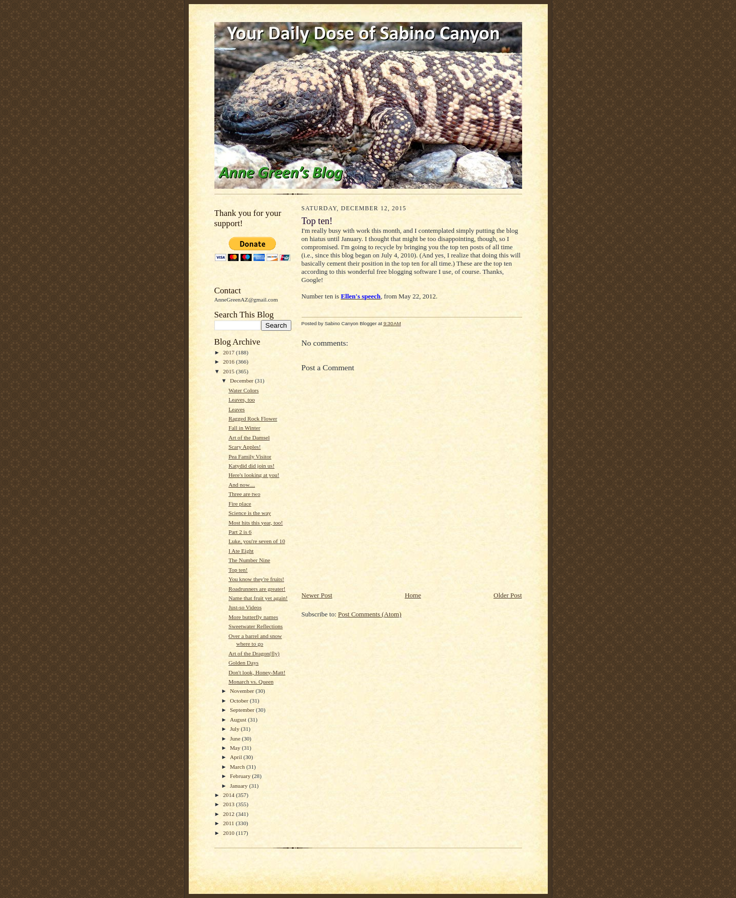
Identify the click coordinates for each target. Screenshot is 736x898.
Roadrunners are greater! (256, 589)
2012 (229, 814)
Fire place (239, 504)
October (240, 700)
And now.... (241, 485)
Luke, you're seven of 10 (256, 541)
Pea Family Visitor (249, 456)
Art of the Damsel (248, 437)
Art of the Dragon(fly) (254, 653)
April (236, 757)
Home (413, 595)
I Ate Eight (240, 551)
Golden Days (243, 663)
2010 (229, 833)
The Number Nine (249, 560)
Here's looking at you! (253, 475)
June (236, 738)
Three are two (244, 494)
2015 (229, 371)
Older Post (507, 595)
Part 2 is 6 (239, 532)
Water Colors (243, 390)
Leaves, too (241, 399)
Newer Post (317, 595)
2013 (229, 804)
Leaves (236, 409)
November (242, 691)
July (235, 729)
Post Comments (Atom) (370, 614)
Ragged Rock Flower (252, 418)
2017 (229, 352)
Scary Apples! (244, 447)
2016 (229, 361)
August (239, 719)
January (239, 786)
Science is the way (249, 513)
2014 (229, 795)
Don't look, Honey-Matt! (256, 672)
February (241, 776)
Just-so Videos (245, 607)
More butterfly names (253, 617)
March (238, 767)
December (242, 380)
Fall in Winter (244, 428)
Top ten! (237, 570)
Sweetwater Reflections (255, 626)
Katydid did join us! (251, 466)
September (243, 710)
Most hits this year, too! (255, 523)
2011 (229, 823)
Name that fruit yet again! (257, 598)
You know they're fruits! (256, 579)
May (236, 748)
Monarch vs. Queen (250, 682)
